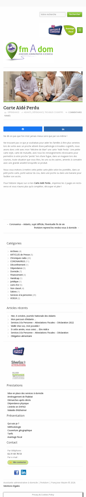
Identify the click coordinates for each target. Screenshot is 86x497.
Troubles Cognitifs (54, 112)
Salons (13, 291)
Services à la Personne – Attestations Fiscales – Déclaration (39, 332)
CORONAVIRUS (17, 261)
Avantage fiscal (14, 437)
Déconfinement (17, 264)
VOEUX (13, 298)
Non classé (15, 288)
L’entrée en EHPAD (16, 406)
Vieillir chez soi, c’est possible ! (25, 326)
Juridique (14, 281)
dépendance (38, 112)
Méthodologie (14, 427)
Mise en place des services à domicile (25, 393)
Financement (16, 274)
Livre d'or (14, 284)
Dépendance (13, 112)
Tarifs (10, 433)
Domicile (14, 271)
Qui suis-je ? (13, 423)
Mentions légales (11, 486)
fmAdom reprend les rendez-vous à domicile (56, 227)
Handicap (14, 278)
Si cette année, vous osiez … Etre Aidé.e (30, 329)
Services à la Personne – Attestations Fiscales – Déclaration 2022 (42, 322)
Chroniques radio (18, 258)
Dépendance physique (18, 403)
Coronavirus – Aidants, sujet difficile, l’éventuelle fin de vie (36, 224)
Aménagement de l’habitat (20, 396)
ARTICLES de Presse (20, 254)
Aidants (27, 112)
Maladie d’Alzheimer (17, 410)
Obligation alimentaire (21, 336)
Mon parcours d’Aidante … (23, 319)
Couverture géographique (19, 430)
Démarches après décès (19, 400)
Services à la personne (21, 295)
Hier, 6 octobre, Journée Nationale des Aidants (33, 315)
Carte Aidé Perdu (42, 183)
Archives (14, 251)
